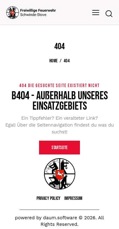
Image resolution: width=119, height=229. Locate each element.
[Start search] (109, 13)
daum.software (60, 218)
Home (53, 61)
